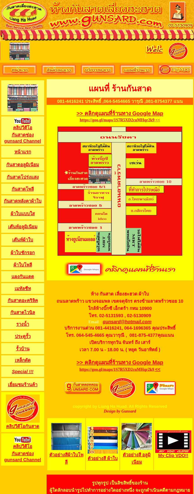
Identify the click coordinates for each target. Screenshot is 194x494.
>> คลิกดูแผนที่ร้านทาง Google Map (120, 113)
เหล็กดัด (23, 360)
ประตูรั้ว (23, 336)
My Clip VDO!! (173, 455)
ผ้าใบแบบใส (23, 213)
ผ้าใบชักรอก (23, 252)
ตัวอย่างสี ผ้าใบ (103, 458)
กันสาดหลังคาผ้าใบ (22, 201)
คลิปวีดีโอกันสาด (22, 426)
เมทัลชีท (23, 288)
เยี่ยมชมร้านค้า (22, 384)
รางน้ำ (22, 324)
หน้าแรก (22, 151)
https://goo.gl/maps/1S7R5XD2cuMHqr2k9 (117, 369)
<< (157, 369)
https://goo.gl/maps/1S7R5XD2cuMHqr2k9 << (120, 120)
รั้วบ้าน (23, 348)
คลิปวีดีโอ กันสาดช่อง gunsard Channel (22, 134)
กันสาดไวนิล (22, 312)
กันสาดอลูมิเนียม (22, 164)
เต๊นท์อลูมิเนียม (22, 226)
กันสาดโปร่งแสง (23, 177)
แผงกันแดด (22, 276)
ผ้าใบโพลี (23, 264)
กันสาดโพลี (23, 189)
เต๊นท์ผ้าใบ (22, 239)
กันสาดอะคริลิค (23, 300)
